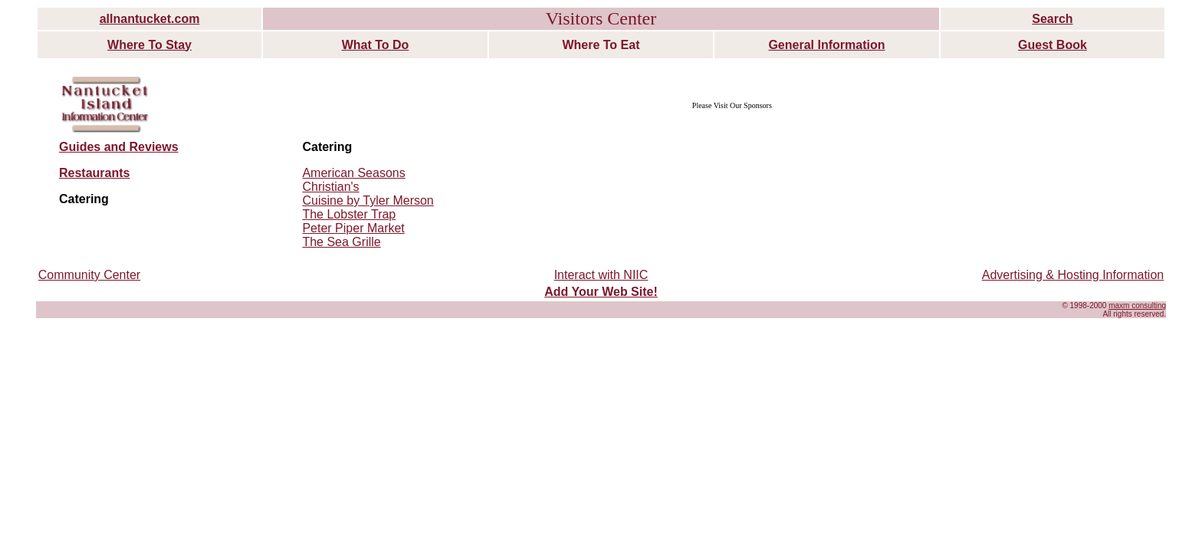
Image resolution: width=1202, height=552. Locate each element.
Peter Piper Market (353, 228)
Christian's (330, 186)
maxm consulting (1137, 305)
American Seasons (353, 172)
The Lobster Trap (349, 214)
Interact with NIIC (601, 274)
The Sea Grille (341, 241)
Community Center (89, 274)
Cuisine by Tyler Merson (367, 200)
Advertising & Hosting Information (1073, 274)
